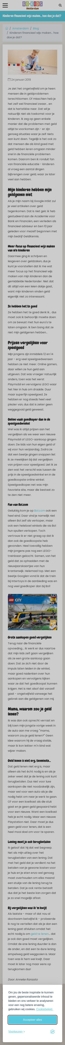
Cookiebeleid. (44, 1009)
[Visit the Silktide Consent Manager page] (52, 1032)
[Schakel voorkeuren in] (16, 1032)
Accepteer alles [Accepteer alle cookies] (32, 1019)
